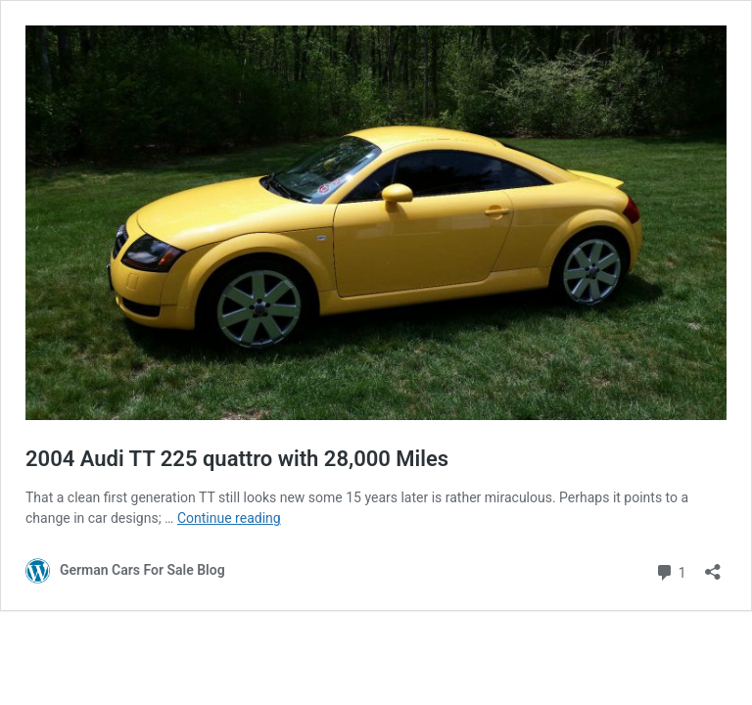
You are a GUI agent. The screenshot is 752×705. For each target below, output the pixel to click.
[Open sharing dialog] (713, 565)
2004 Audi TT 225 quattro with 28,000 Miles (236, 458)
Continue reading (229, 518)
